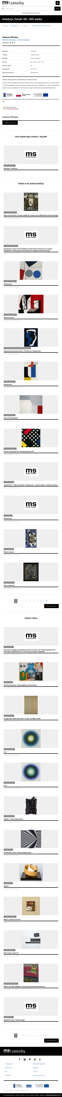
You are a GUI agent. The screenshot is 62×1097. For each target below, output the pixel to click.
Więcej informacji (10, 122)
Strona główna (14, 26)
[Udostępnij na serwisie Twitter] (13, 43)
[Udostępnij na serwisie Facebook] (14, 43)
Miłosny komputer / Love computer (41, 26)
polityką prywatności (52, 1095)
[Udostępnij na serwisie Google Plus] (11, 43)
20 (46, 1035)
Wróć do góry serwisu (39, 1075)
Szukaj (57, 8)
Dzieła (25, 26)
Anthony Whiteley (10, 37)
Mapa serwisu (8, 1068)
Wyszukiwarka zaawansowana (30, 13)
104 (46, 601)
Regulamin (36, 1068)
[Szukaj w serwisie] (27, 9)
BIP (6, 1071)
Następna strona (51, 606)
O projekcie (8, 1075)
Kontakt (35, 1071)
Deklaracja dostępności (39, 1064)
